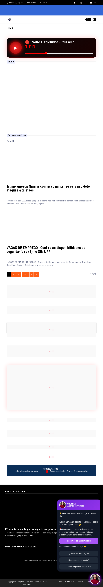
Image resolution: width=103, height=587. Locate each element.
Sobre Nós (31, 3)
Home (61, 581)
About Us (70, 581)
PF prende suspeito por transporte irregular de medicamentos (39, 529)
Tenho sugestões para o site (79, 567)
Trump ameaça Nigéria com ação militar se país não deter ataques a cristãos (49, 188)
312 (25, 274)
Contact (89, 581)
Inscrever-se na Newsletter (79, 541)
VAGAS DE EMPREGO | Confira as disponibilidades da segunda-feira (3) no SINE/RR (46, 250)
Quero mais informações (79, 553)
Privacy (80, 581)
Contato (43, 3)
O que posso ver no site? (78, 560)
